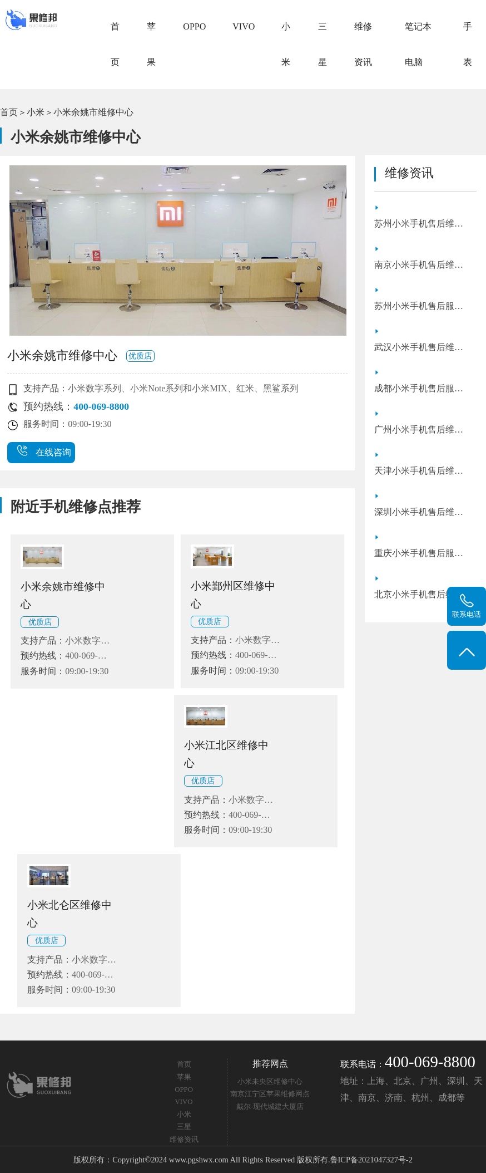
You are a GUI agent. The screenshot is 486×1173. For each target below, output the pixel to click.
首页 (115, 44)
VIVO (243, 26)
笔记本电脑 (418, 44)
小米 (285, 44)
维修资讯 (363, 44)
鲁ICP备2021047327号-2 (371, 1159)
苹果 (151, 44)
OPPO (194, 26)
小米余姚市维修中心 (93, 112)
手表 (467, 44)
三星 (322, 44)
